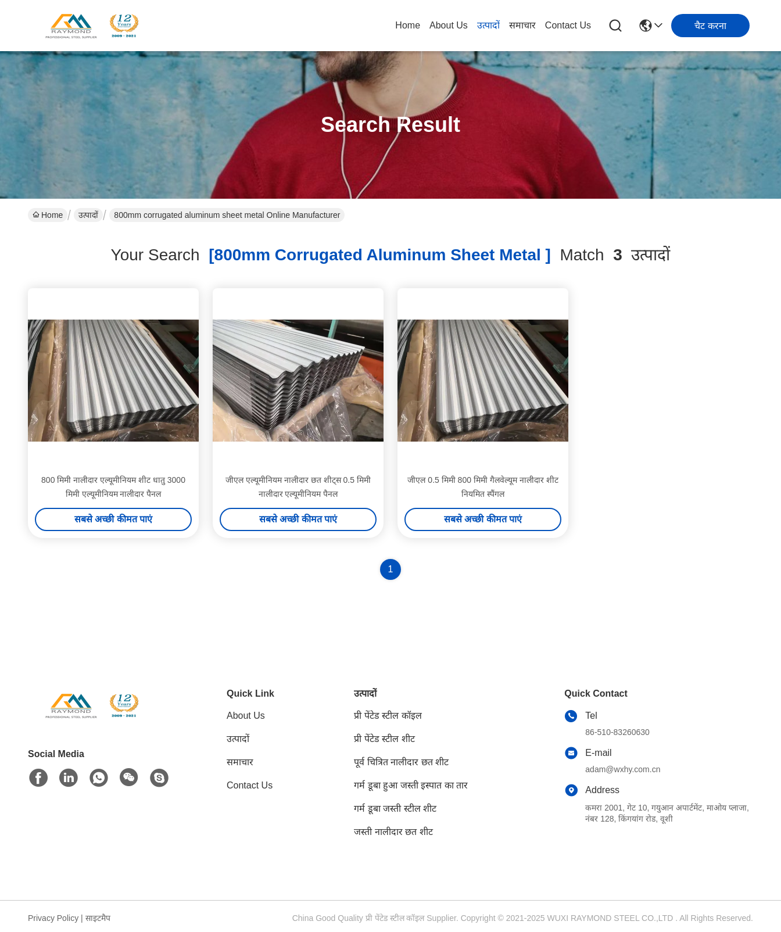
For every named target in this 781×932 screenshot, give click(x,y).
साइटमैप (97, 918)
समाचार (522, 25)
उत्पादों (488, 25)
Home (407, 25)
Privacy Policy (53, 918)
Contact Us (568, 25)
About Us (448, 25)
